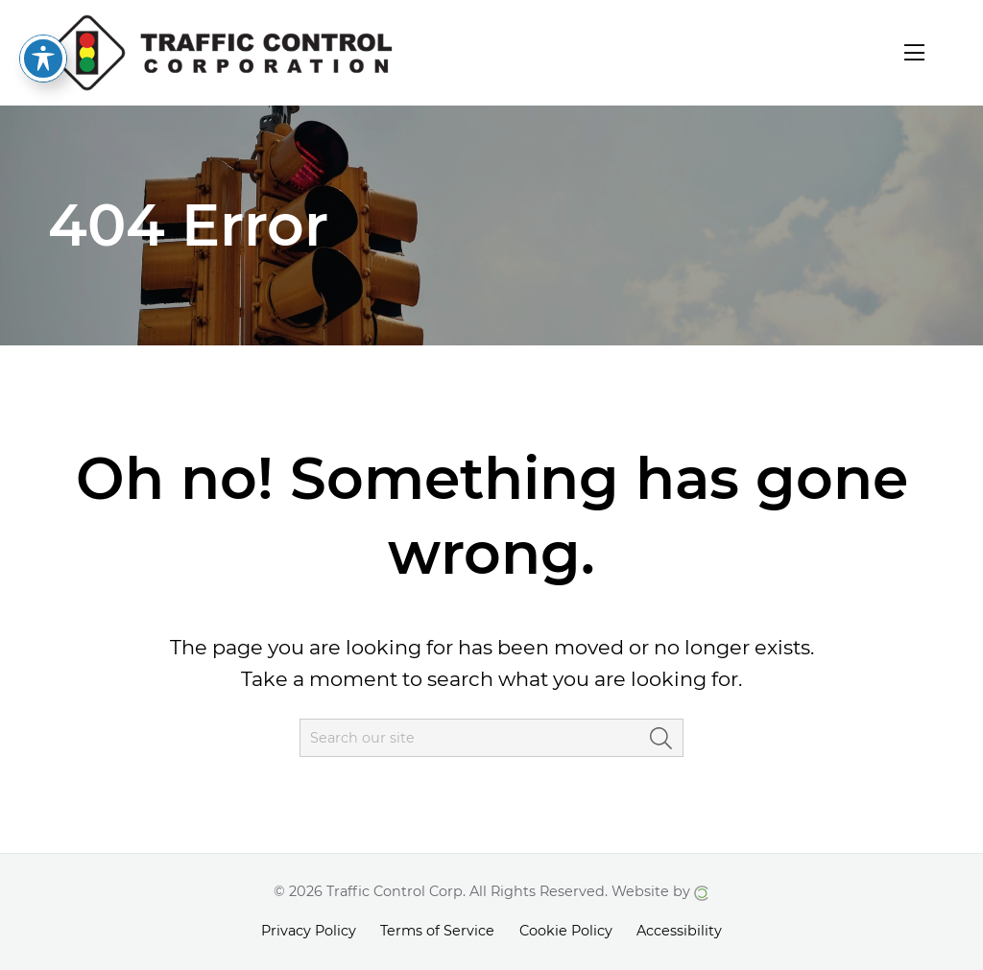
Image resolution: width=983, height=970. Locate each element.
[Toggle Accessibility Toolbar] (43, 29)
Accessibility (679, 930)
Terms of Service (437, 930)
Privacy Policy (308, 930)
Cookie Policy (565, 930)
